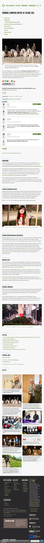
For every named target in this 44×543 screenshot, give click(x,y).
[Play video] (22, 215)
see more (4, 148)
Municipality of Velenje (9, 347)
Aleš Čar (13, 181)
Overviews (7, 505)
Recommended (32, 5)
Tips (5, 502)
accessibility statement (12, 514)
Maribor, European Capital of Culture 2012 (18, 112)
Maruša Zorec (5, 241)
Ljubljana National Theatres (34, 166)
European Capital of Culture (29, 71)
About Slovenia (34, 510)
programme (35, 104)
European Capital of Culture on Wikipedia (13, 364)
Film (6, 484)
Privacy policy (6, 514)
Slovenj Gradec (21, 74)
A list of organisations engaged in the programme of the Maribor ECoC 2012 (21, 337)
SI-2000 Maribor (13, 90)
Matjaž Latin (34, 170)
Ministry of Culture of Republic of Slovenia (19, 510)
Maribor (24, 166)
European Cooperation (25, 488)
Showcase (7, 503)
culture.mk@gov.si (7, 512)
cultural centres (8, 290)
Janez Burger (34, 164)
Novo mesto (28, 74)
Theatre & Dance (8, 491)
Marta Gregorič (34, 179)
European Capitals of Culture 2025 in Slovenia (14, 349)
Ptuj (16, 74)
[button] (35, 541)
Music (6, 488)
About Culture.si (34, 508)
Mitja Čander (24, 111)
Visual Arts (7, 492)
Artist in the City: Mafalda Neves (12, 227)
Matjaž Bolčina (14, 241)
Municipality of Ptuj (8, 344)
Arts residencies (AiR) (17, 484)
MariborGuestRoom (8, 200)
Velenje (35, 74)
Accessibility (37, 6)
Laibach (20, 280)
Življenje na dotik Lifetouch (27, 227)
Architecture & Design (8, 483)
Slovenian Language (25, 491)
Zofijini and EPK (7, 360)
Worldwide (25, 5)
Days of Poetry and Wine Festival (16, 267)
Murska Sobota (10, 74)
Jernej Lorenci (27, 170)
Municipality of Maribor (15, 99)
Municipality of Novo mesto (10, 345)
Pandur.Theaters (33, 139)
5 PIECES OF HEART (10, 326)
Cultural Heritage (6, 495)
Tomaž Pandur (20, 170)
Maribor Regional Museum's (9, 175)
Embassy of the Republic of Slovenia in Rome (28, 114)
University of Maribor (35, 407)
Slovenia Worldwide (25, 485)
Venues (15, 486)
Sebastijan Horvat (6, 172)
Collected (17, 5)
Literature (7, 486)
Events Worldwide (25, 483)
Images (15, 488)
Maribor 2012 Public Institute (16, 96)
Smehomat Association (33, 300)
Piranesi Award (28, 241)
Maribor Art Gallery (9, 251)
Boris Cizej (17, 179)
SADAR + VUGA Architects (28, 248)
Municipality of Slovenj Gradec (10, 340)
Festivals (16, 482)
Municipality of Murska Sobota (10, 342)
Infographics (16, 489)
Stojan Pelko (14, 451)
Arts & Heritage (10, 5)
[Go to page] (40, 5)
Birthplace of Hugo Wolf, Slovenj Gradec (26, 269)
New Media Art (8, 489)
